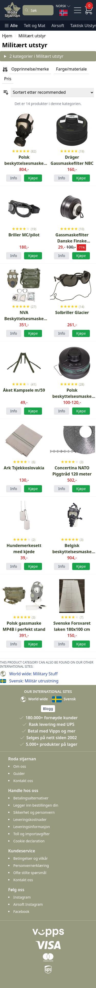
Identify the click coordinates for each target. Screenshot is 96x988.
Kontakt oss (23, 780)
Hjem (7, 36)
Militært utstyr (32, 36)
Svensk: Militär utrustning (33, 681)
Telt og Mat (34, 25)
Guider (19, 773)
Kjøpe (33, 178)
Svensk (64, 698)
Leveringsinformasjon (31, 826)
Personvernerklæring (31, 865)
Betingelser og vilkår (30, 858)
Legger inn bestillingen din (35, 805)
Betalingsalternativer (30, 798)
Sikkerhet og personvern (34, 812)
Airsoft (57, 25)
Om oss (19, 766)
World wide (34, 698)
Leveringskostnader (30, 819)
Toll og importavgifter (31, 833)
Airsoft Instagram (28, 904)
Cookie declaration (29, 841)
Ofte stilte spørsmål (29, 872)
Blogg (48, 708)
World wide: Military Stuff (33, 674)
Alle (11, 25)
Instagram (22, 897)
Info (13, 178)
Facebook (21, 911)
